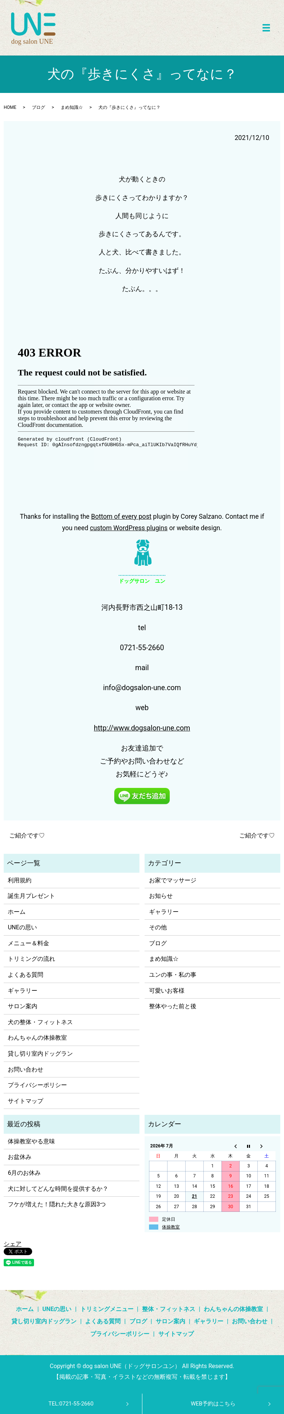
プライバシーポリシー (37, 1085)
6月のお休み (24, 1172)
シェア (12, 1243)
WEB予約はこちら (213, 1403)
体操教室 (171, 1227)
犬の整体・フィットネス (40, 1022)
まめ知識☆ (72, 107)
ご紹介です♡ (27, 835)
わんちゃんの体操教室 (37, 1037)
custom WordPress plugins (129, 528)
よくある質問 (25, 974)
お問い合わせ (25, 1069)
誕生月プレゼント (31, 895)
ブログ (38, 107)
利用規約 (19, 880)
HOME (10, 107)
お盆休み (19, 1156)
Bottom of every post (121, 516)
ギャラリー (22, 990)
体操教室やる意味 (31, 1141)
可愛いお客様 (167, 990)
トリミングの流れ (31, 958)
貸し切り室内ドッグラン (40, 1053)
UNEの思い (22, 927)
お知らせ (161, 895)
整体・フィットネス (168, 1309)
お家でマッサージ (172, 880)
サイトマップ (25, 1100)
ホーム (17, 911)
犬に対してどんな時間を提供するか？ (58, 1188)
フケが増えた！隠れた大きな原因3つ (57, 1204)
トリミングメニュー (106, 1309)
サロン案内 (22, 1006)
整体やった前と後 (172, 1006)
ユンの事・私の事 (172, 974)
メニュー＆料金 (28, 943)
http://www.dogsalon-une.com (142, 728)
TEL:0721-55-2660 (71, 1403)
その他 (158, 927)
